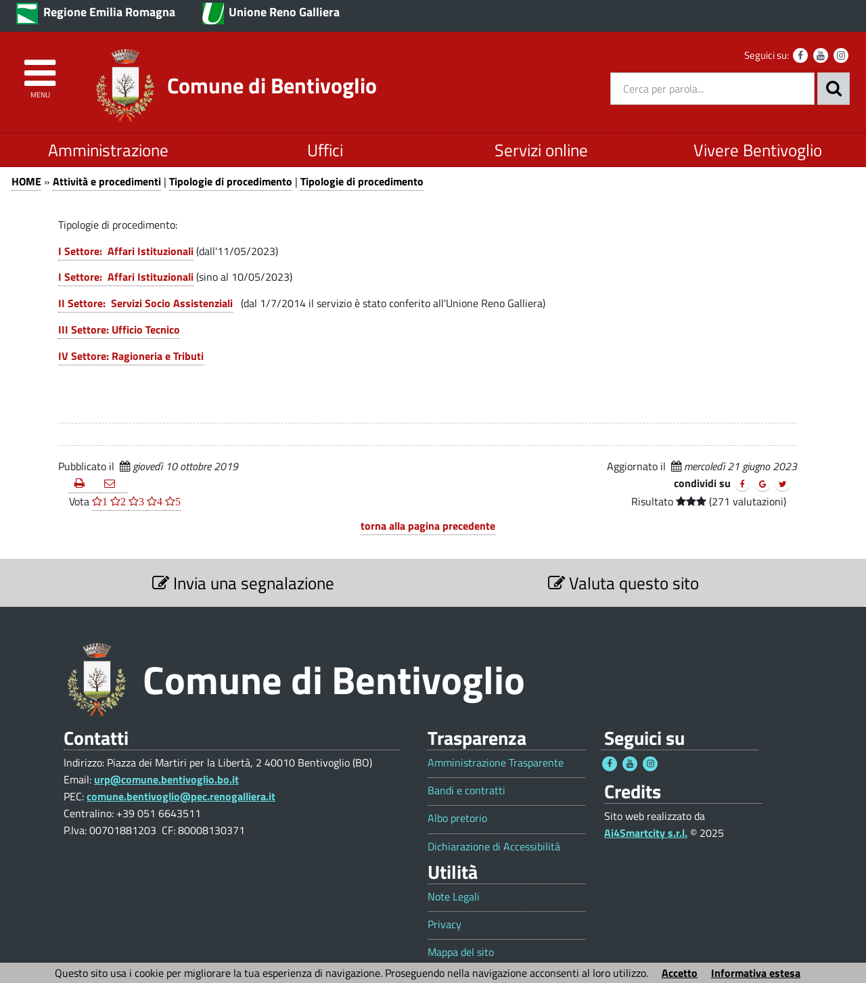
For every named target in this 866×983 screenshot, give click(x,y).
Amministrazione (108, 150)
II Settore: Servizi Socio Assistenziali (145, 303)
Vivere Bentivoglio (757, 150)
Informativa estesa (755, 973)
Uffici (325, 150)
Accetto (680, 973)
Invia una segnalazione (243, 583)
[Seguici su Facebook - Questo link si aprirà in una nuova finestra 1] (609, 763)
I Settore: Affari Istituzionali (125, 251)
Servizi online (541, 150)
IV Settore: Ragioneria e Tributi (131, 356)
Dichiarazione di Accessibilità (494, 846)
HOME (26, 181)
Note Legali (454, 896)
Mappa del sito (461, 952)
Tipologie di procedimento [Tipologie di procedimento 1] (362, 181)
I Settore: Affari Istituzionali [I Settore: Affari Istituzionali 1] (125, 277)
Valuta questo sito (623, 583)
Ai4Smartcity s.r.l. (645, 833)
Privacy (444, 924)
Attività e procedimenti (107, 181)
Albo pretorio (457, 818)
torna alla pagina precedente (428, 526)
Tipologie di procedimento (230, 181)
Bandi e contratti (466, 790)
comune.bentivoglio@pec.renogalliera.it (181, 796)
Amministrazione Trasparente (496, 762)
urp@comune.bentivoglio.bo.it (166, 779)
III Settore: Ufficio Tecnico (119, 329)
